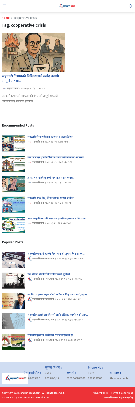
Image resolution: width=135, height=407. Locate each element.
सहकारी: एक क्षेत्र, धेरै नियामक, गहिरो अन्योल (50, 198)
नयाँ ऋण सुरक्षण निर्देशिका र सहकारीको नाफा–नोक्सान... (56, 157)
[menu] (4, 6)
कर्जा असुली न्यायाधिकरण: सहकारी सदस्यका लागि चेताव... (57, 218)
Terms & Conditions (122, 393)
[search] (130, 6)
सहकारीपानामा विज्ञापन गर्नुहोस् (118, 397)
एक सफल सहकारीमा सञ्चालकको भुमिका (48, 274)
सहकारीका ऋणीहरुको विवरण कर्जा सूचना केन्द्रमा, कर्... (56, 254)
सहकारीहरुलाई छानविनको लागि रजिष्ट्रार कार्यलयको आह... (57, 315)
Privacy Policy (100, 393)
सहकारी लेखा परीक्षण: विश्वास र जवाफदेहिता (50, 137)
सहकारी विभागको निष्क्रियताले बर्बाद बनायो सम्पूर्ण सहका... (30, 78)
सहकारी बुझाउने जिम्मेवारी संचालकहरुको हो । (50, 335)
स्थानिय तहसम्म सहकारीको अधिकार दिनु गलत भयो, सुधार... (58, 294)
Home (6, 18)
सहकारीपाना (10, 88)
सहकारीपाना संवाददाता (40, 258)
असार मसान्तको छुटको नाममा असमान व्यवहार (50, 178)
